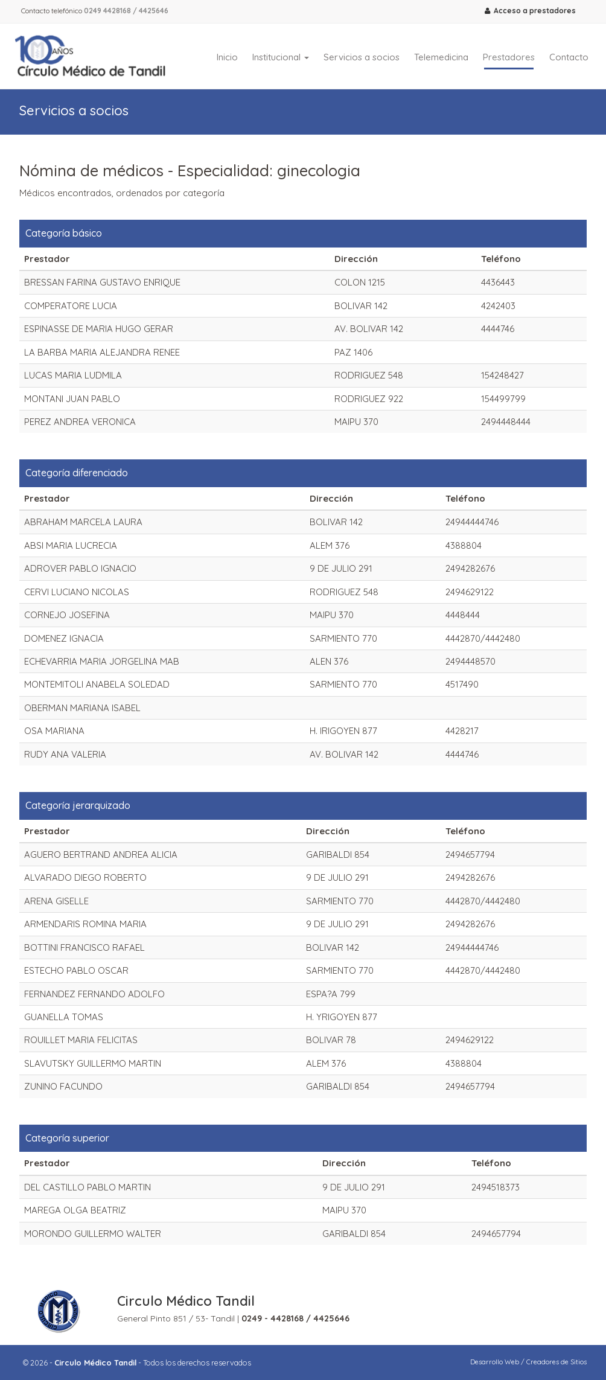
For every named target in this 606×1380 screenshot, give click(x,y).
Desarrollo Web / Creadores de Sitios (528, 1362)
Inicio (227, 57)
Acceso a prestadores (530, 10)
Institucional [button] (280, 57)
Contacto (568, 57)
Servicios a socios (362, 57)
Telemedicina (441, 57)
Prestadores (509, 57)
